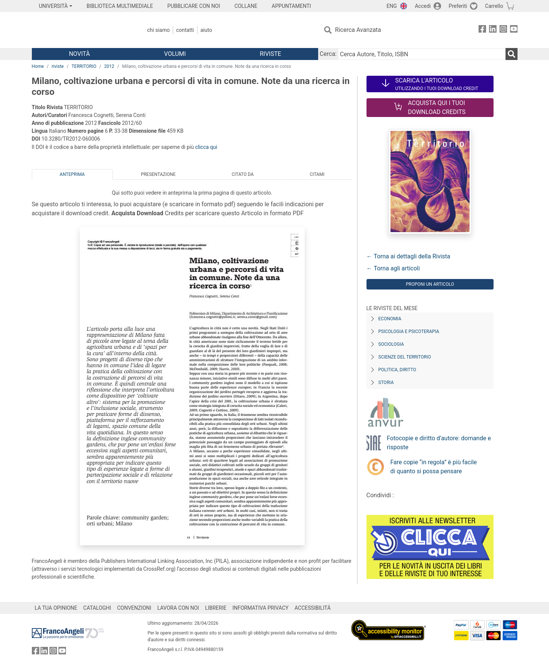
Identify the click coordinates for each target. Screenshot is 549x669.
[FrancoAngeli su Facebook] (482, 30)
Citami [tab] (317, 174)
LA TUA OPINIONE (56, 608)
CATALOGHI (97, 608)
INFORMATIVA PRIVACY (260, 608)
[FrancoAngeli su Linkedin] (493, 30)
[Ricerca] (512, 54)
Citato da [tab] (242, 174)
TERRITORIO (84, 66)
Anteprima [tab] (72, 174)
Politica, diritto (397, 369)
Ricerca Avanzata (358, 29)
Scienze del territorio (404, 357)
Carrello (494, 6)
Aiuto (206, 30)
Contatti (185, 30)
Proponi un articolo (430, 284)
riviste (58, 66)
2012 (109, 66)
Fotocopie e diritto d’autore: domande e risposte (439, 443)
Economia (389, 318)
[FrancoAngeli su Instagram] (503, 30)
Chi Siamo (158, 30)
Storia (386, 382)
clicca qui (206, 147)
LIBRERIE (215, 608)
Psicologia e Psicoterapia (408, 331)
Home (38, 66)
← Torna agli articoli (393, 268)
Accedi (423, 6)
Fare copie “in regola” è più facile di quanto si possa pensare (433, 467)
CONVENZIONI (134, 608)
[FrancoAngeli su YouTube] (514, 30)
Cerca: (328, 53)
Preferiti (458, 6)
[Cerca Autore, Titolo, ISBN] (421, 54)
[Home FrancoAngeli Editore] (81, 30)
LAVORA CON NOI (178, 608)
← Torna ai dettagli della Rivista (408, 256)
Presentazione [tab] (158, 174)
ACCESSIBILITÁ (313, 608)
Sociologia (391, 344)
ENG (392, 6)
